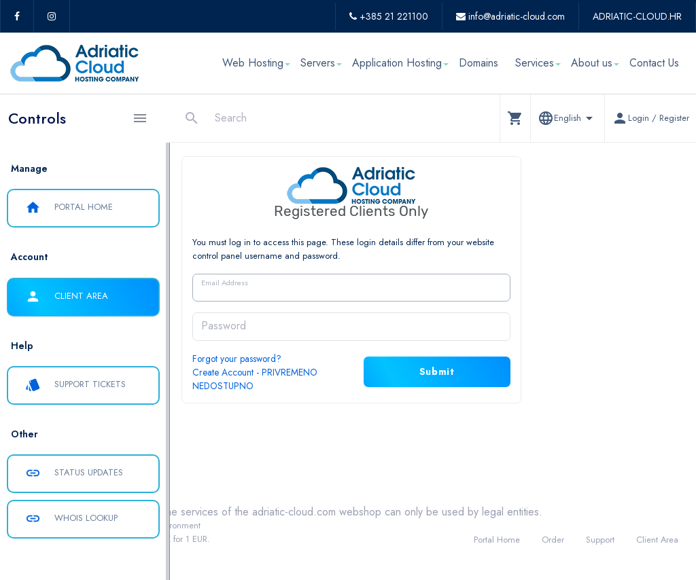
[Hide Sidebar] (140, 118)
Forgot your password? (318, 358)
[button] (515, 118)
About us (591, 63)
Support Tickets (75, 385)
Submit (518, 371)
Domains (478, 63)
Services (534, 63)
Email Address (306, 282)
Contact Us (654, 63)
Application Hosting (397, 63)
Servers (317, 63)
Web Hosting (252, 63)
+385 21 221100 (388, 16)
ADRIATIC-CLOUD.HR (637, 16)
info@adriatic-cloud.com (510, 16)
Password (305, 325)
